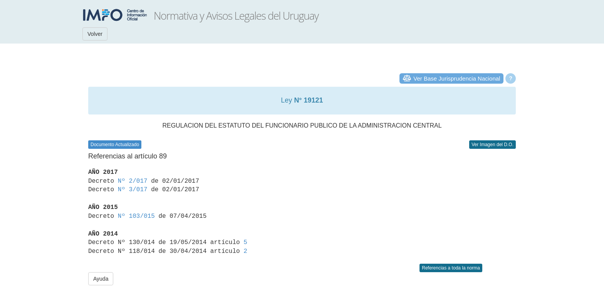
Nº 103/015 (136, 216)
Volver (94, 34)
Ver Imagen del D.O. (492, 144)
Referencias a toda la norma (451, 268)
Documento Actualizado (115, 144)
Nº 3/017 (133, 189)
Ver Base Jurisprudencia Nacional (456, 78)
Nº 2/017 (133, 181)
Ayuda (100, 279)
